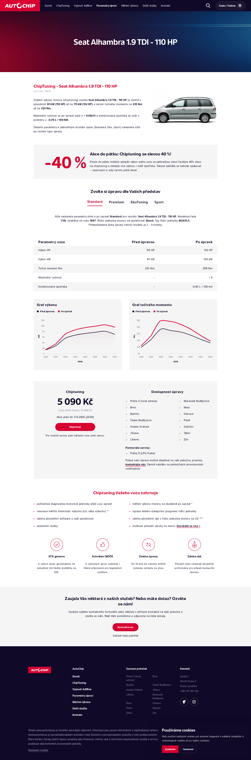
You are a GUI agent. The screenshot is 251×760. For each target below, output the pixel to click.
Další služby (150, 5)
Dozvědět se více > (188, 526)
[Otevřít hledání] (208, 5)
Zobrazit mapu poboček (125, 635)
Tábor (129, 712)
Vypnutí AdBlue (83, 5)
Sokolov (157, 708)
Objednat (75, 427)
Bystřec (130, 684)
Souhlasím (170, 749)
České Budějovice (162, 684)
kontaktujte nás (135, 464)
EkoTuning (139, 202)
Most (129, 703)
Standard (95, 201)
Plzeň (129, 708)
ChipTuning (62, 5)
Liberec (130, 694)
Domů (48, 5)
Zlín (154, 712)
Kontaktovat (126, 627)
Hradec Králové (134, 689)
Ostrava (157, 703)
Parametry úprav (107, 5)
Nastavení (188, 749)
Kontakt (165, 5)
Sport (159, 202)
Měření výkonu (129, 5)
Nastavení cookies (38, 750)
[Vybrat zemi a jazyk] (231, 5)
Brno (155, 676)
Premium (116, 202)
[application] (78, 340)
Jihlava (156, 689)
